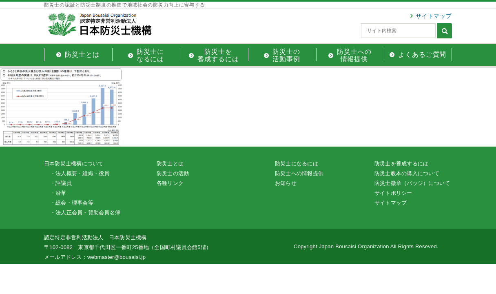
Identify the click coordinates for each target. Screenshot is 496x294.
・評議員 (61, 183)
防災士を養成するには (401, 163)
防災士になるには (296, 163)
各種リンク (170, 183)
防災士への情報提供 (299, 173)
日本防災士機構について (74, 163)
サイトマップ (434, 16)
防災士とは (170, 163)
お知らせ (286, 183)
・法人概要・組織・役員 (80, 173)
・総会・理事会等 (71, 203)
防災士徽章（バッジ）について (412, 183)
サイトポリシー (393, 193)
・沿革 (58, 193)
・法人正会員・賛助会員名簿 (85, 212)
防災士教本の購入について (406, 173)
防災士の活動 (173, 173)
